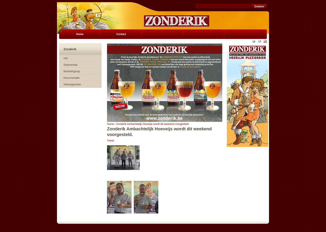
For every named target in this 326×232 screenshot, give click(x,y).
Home (110, 124)
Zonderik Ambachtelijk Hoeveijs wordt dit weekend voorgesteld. (152, 124)
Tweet (110, 140)
